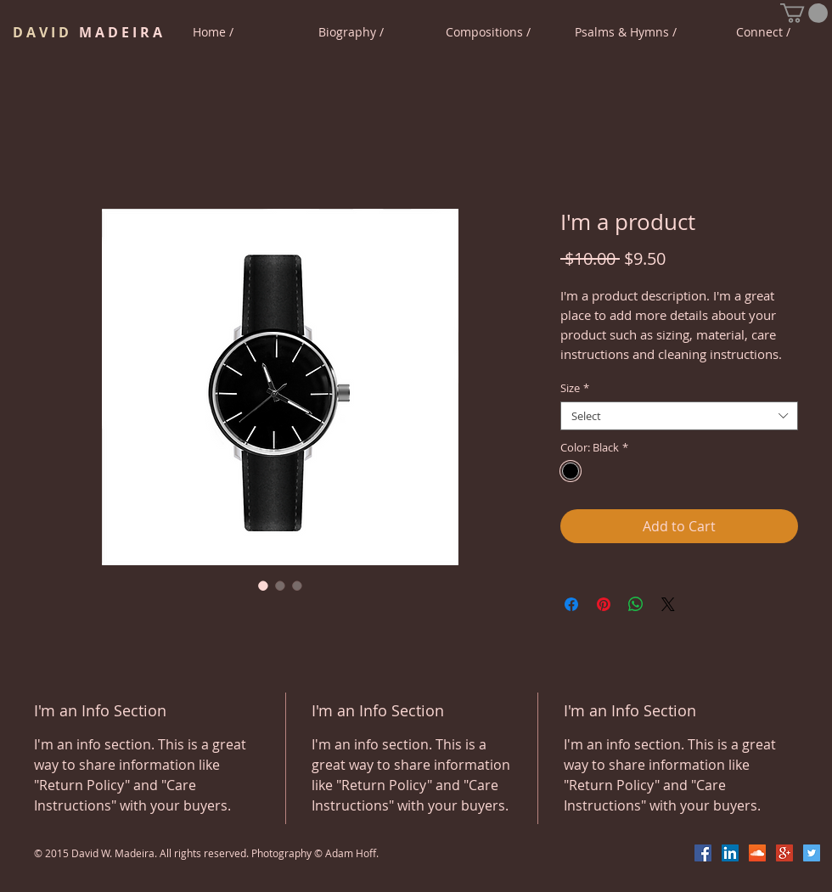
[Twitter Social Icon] (811, 852)
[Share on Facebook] (571, 604)
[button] (804, 13)
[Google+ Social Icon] (784, 852)
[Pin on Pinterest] (603, 604)
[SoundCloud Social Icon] (757, 852)
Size (574, 388)
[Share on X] (668, 604)
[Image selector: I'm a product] (263, 585)
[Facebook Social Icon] (702, 852)
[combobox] (679, 415)
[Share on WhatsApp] (636, 604)
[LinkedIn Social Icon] (730, 852)
